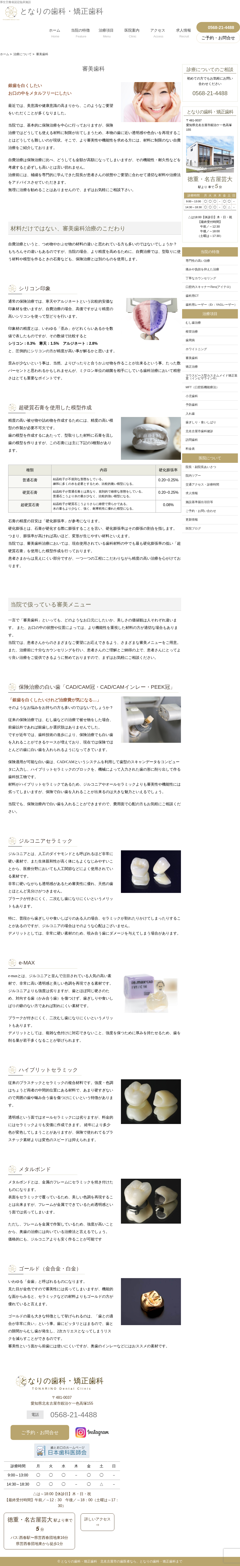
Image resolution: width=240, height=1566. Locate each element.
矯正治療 (192, 366)
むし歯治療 (193, 322)
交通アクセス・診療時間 (202, 484)
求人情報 (183, 32)
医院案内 (132, 32)
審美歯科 (192, 358)
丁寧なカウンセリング (201, 278)
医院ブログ (193, 528)
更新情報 (192, 519)
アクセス (158, 32)
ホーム (55, 32)
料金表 (190, 448)
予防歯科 (192, 404)
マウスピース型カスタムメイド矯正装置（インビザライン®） (211, 377)
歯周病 (190, 340)
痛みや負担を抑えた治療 (202, 269)
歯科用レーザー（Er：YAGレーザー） (211, 304)
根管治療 (192, 331)
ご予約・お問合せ (40, 1432)
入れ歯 (190, 413)
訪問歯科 (192, 440)
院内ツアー (193, 475)
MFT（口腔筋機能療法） (202, 387)
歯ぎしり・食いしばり (201, 422)
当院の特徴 (80, 32)
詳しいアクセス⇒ (97, 1522)
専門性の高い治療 (198, 260)
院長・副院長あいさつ (201, 467)
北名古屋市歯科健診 (199, 431)
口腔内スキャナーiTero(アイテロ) (208, 287)
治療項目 (106, 32)
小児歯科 (192, 396)
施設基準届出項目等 (199, 502)
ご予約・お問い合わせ (201, 511)
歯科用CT (192, 295)
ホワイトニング (196, 349)
